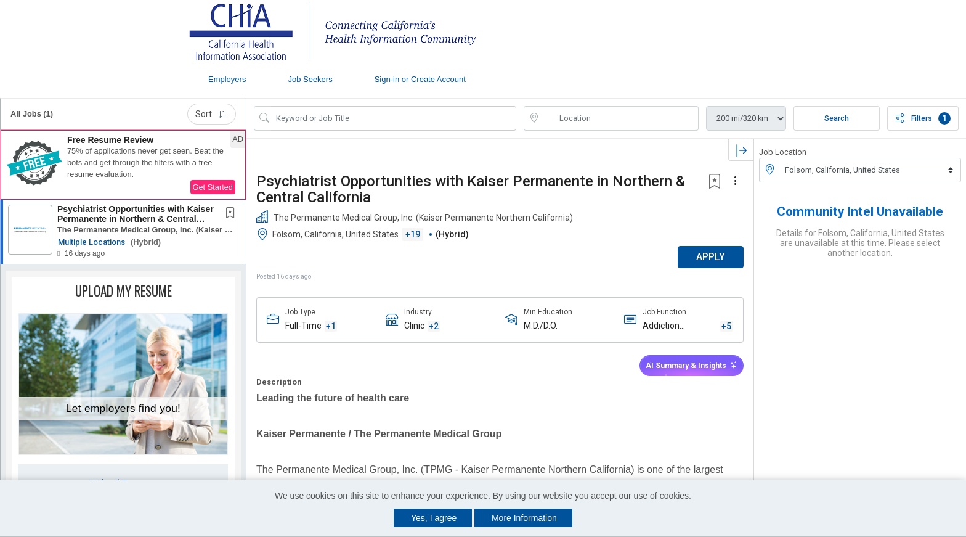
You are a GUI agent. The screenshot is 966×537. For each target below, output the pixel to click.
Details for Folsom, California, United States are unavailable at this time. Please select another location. (860, 243)
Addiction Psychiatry (663, 326)
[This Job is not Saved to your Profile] (233, 214)
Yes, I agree (434, 518)
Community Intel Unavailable (860, 211)
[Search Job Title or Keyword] (393, 118)
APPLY (710, 257)
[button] (123, 165)
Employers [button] (227, 79)
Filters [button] (923, 118)
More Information (524, 518)
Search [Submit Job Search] (836, 118)
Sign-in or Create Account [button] (420, 79)
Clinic (414, 325)
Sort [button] (211, 114)
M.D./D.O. (541, 325)
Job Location (782, 152)
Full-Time (303, 325)
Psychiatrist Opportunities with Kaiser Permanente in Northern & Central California (135, 218)
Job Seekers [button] (310, 79)
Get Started (213, 187)
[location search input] (620, 118)
